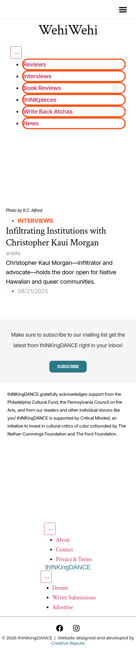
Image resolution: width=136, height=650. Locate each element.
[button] (122, 9)
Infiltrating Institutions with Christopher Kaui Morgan (56, 237)
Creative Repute (68, 643)
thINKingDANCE (68, 567)
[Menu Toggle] (16, 52)
